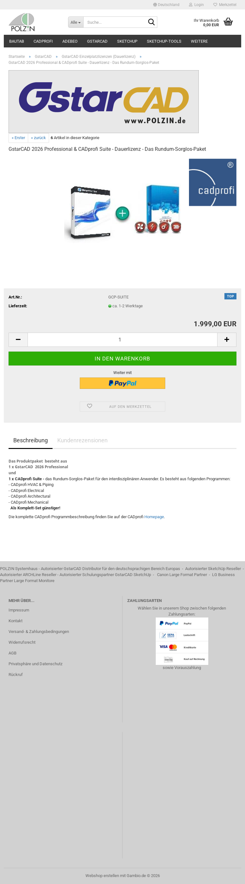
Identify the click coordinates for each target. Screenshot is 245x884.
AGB (12, 653)
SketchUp (127, 41)
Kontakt (15, 620)
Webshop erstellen (102, 875)
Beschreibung (30, 440)
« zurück (38, 137)
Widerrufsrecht (22, 642)
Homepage (154, 516)
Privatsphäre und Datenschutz (35, 663)
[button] (166, 4)
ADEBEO (70, 41)
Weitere (199, 41)
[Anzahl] (122, 340)
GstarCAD (97, 41)
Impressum (19, 610)
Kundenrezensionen (82, 440)
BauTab (16, 41)
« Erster (18, 137)
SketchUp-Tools (164, 41)
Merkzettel (224, 5)
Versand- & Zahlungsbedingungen (39, 631)
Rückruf (16, 674)
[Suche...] (75, 22)
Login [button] (196, 5)
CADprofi (43, 41)
